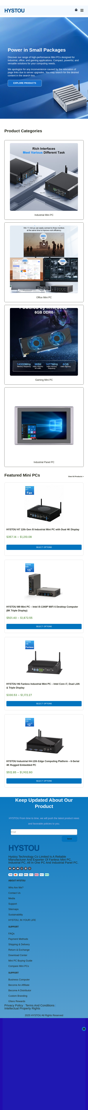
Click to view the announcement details (31, 850)
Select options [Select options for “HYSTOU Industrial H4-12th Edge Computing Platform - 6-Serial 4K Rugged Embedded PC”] (44, 32)
